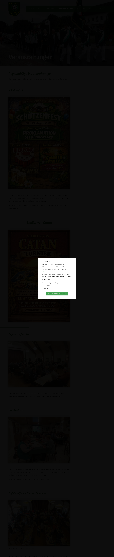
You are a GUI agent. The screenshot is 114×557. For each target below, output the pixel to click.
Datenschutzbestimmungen (50, 272)
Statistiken (46, 285)
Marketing (45, 288)
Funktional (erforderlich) (50, 283)
